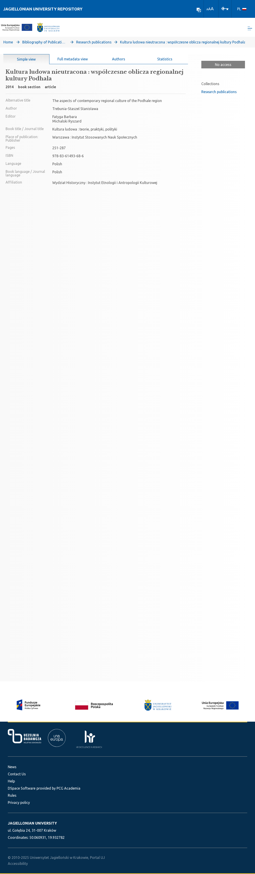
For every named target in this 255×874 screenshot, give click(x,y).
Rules (12, 795)
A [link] (207, 9)
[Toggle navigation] (250, 29)
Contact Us (17, 774)
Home (8, 44)
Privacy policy (19, 802)
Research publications (94, 44)
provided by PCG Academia (58, 788)
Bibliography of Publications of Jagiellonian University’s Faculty (44, 44)
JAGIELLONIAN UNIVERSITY (32, 823)
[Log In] (224, 8)
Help (11, 781)
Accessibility (18, 864)
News (12, 767)
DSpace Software (21, 788)
